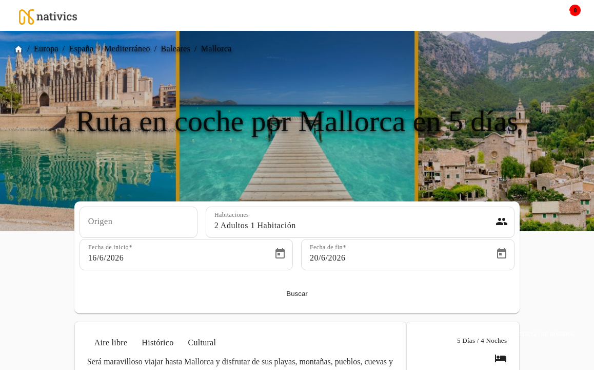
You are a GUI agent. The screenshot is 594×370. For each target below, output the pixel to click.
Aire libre (111, 342)
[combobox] (138, 225)
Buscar (296, 294)
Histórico (157, 342)
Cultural (202, 342)
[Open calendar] (280, 254)
